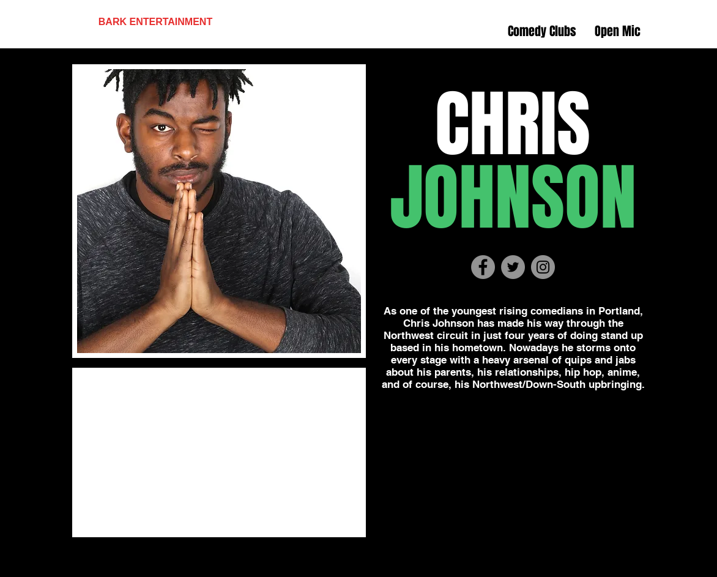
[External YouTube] (219, 452)
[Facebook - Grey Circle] (483, 267)
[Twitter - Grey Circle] (513, 267)
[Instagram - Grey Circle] (543, 267)
